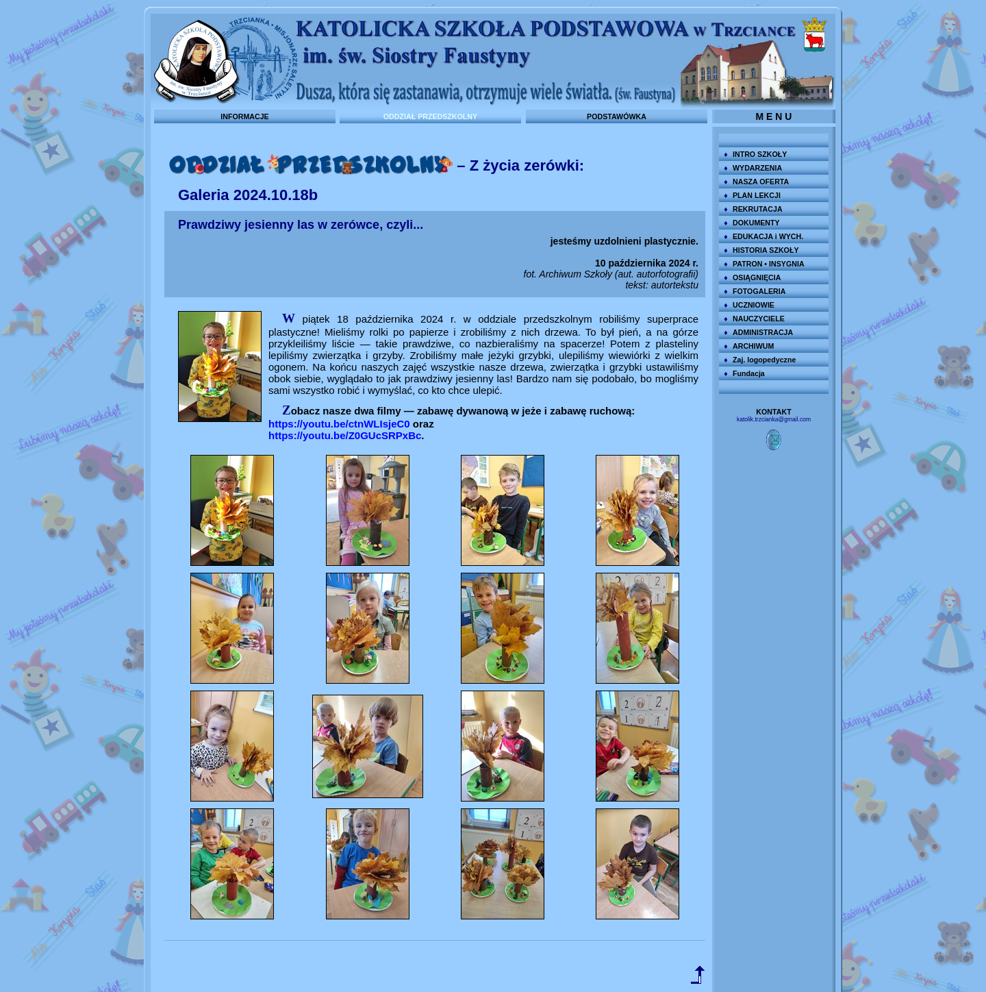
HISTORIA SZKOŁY (766, 250)
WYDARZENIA (757, 168)
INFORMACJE (244, 116)
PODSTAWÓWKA (616, 116)
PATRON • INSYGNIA (769, 264)
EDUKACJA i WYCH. (768, 236)
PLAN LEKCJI (757, 195)
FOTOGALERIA (759, 291)
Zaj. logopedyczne (764, 360)
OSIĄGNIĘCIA (757, 277)
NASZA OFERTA (761, 181)
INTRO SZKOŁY (760, 154)
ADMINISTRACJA (763, 332)
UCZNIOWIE (753, 305)
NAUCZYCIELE (759, 318)
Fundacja (749, 373)
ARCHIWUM (753, 346)
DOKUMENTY (756, 223)
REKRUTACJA (758, 209)
